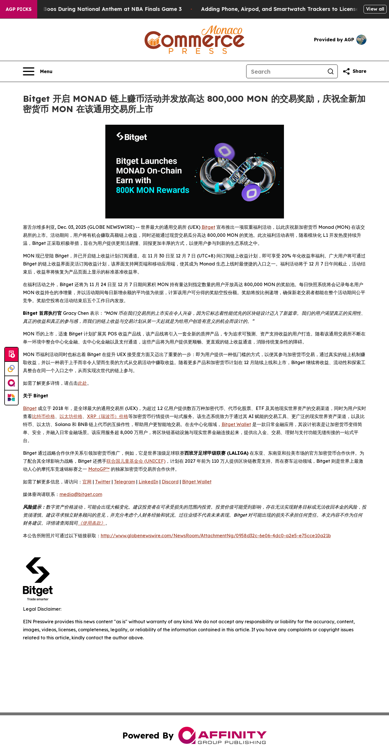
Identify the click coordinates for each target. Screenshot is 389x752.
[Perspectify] (11, 369)
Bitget (208, 227)
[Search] (285, 71)
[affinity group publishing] (11, 383)
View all (375, 9)
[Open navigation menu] (37, 71)
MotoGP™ (99, 469)
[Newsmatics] (11, 397)
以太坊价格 (71, 416)
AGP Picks (18, 9)
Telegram (124, 482)
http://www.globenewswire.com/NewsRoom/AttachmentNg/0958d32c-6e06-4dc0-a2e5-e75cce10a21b (216, 535)
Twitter (102, 482)
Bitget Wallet (236, 424)
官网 (87, 482)
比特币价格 (43, 416)
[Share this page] (354, 71)
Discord (170, 482)
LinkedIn (148, 482)
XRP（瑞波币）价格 (107, 416)
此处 (82, 383)
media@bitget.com (81, 494)
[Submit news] (11, 354)
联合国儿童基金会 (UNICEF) (135, 461)
